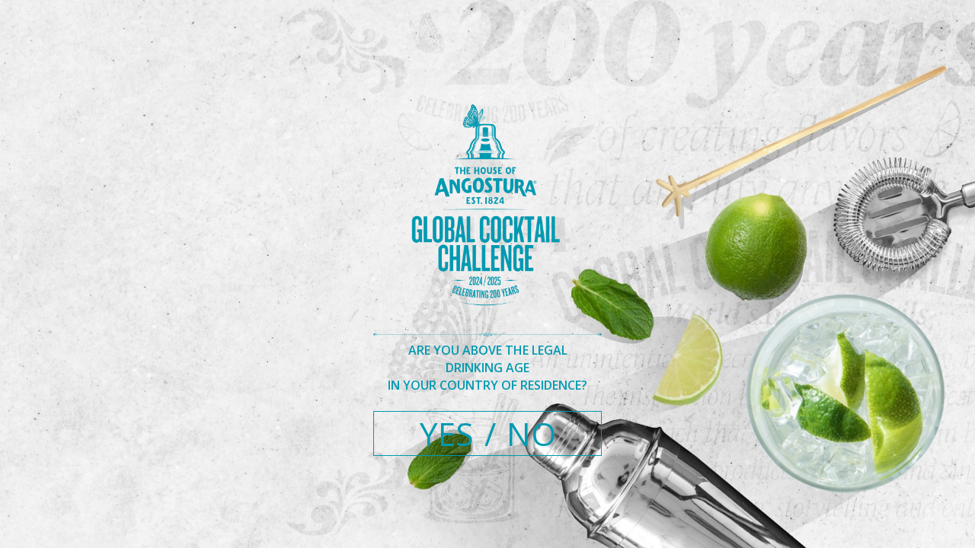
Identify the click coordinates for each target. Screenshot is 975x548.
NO (531, 433)
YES (447, 433)
